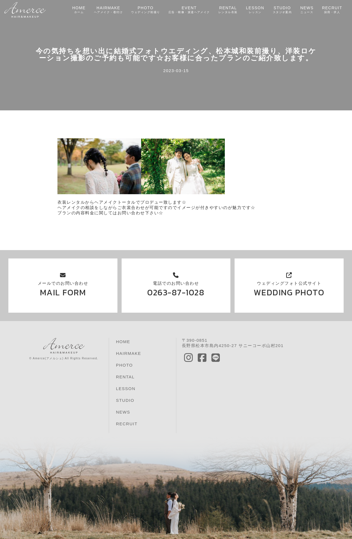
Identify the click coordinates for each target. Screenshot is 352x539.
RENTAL (227, 10)
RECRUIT (332, 10)
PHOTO (145, 10)
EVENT (189, 10)
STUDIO (282, 10)
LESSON (255, 10)
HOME (78, 10)
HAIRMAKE (108, 10)
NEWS (307, 10)
